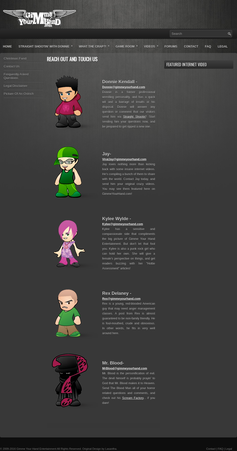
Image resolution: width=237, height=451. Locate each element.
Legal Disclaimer (15, 86)
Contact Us (12, 66)
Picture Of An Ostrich (19, 94)
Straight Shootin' (134, 116)
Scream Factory (132, 398)
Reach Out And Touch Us (72, 59)
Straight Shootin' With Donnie (47, 44)
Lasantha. (111, 448)
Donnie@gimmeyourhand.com (123, 87)
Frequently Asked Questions (16, 76)
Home (7, 46)
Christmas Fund (15, 58)
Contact (191, 46)
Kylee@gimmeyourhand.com (122, 224)
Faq (208, 46)
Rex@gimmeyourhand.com (121, 299)
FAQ (220, 448)
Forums (170, 46)
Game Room (128, 44)
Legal (223, 46)
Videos (152, 44)
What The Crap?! (96, 44)
